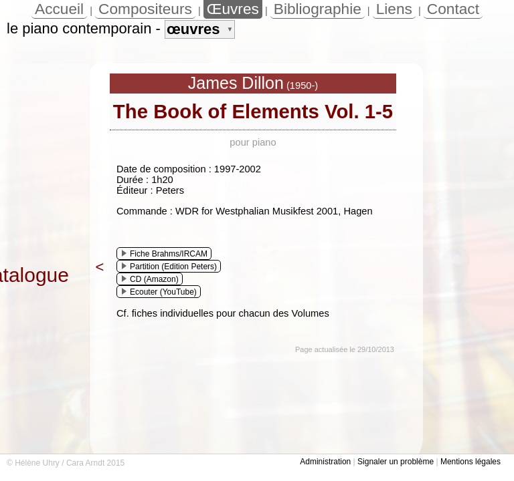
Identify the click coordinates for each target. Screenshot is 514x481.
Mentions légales (470, 461)
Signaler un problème (395, 461)
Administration (325, 461)
